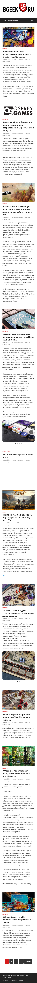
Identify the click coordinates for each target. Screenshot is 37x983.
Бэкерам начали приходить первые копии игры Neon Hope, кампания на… (18, 337)
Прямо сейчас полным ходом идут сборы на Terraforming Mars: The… (17, 517)
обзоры (9, 452)
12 (21, 961)
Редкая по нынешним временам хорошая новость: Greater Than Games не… (17, 54)
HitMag (21, 980)
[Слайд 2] (17, 443)
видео (4, 452)
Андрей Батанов (18, 59)
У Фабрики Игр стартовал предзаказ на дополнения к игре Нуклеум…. (16, 773)
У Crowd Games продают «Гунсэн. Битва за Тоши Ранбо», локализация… (18, 613)
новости (5, 49)
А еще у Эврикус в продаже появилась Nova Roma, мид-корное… (16, 717)
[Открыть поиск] (32, 20)
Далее (28, 961)
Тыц (3, 576)
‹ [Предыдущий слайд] (5, 432)
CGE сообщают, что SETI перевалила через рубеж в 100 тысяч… (17, 920)
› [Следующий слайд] (31, 432)
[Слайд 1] (15, 443)
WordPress (13, 980)
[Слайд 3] (19, 443)
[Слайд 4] (21, 443)
